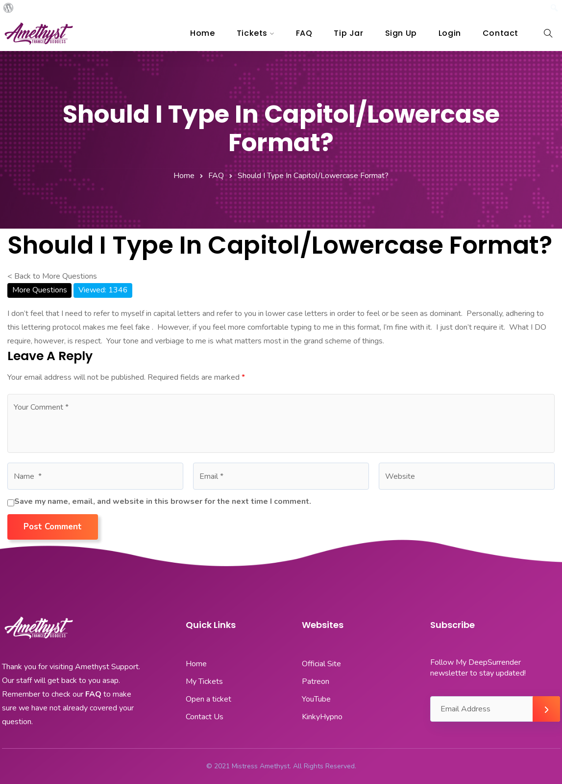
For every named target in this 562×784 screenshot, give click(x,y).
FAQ (304, 33)
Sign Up (401, 33)
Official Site (321, 663)
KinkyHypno (322, 716)
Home (202, 33)
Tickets (252, 33)
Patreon (315, 681)
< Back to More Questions (52, 276)
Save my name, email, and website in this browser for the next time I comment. (162, 501)
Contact (500, 33)
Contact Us (204, 716)
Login (450, 33)
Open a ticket (208, 699)
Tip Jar (348, 33)
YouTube (316, 699)
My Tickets (204, 681)
